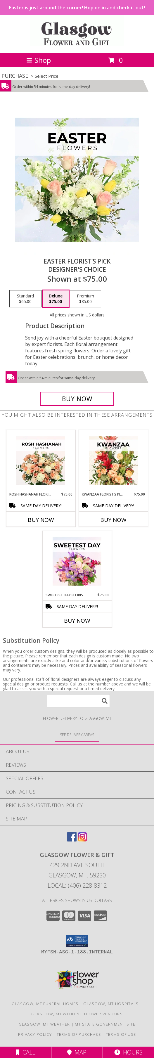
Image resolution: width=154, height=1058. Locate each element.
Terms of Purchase (79, 1034)
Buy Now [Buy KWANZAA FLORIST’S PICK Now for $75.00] (113, 520)
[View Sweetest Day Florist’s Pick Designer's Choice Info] (77, 561)
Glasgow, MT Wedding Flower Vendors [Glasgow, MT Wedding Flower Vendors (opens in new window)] (77, 1014)
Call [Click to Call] (25, 1052)
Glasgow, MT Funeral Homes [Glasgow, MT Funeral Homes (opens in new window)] (45, 1003)
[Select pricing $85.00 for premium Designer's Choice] (85, 298)
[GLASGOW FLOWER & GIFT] (77, 44)
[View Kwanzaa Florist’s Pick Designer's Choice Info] (113, 460)
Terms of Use (121, 1034)
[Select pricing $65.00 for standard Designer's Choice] (25, 298)
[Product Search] (78, 700)
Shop (38, 60)
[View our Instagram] (82, 839)
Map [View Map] (76, 1052)
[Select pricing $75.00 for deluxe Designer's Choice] (56, 298)
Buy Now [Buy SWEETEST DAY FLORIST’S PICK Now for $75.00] (77, 620)
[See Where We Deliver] (77, 734)
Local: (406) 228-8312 (77, 885)
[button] (77, 941)
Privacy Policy (35, 1034)
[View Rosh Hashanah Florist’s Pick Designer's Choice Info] (40, 460)
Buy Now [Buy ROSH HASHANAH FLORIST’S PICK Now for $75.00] (41, 520)
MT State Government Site (105, 1024)
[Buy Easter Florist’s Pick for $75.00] (77, 399)
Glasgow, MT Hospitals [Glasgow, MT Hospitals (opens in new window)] (111, 1003)
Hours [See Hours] (128, 1052)
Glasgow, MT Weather (44, 1024)
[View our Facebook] (72, 839)
